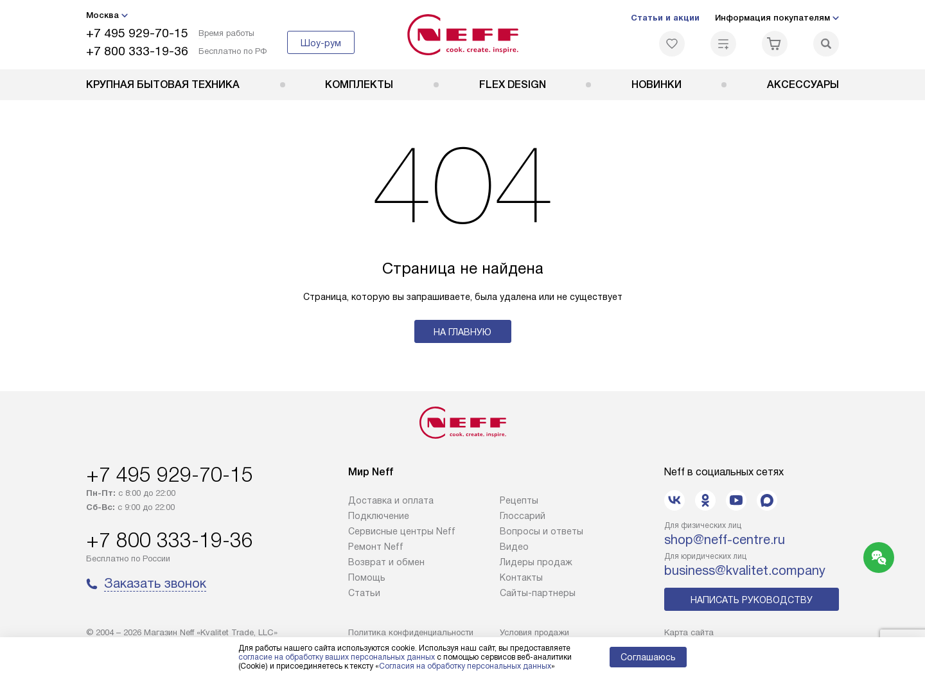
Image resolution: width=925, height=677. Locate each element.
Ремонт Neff (375, 546)
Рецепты (519, 500)
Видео (514, 546)
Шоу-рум (321, 43)
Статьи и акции (665, 17)
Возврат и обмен (386, 562)
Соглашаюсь (648, 657)
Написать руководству (752, 600)
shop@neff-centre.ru (724, 539)
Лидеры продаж (536, 562)
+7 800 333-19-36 (137, 51)
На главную (462, 332)
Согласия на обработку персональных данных (465, 666)
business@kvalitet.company (744, 570)
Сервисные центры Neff (401, 531)
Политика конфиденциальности (410, 632)
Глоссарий (522, 516)
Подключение (378, 516)
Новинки (656, 84)
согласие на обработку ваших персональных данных (336, 657)
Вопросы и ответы (541, 531)
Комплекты (359, 84)
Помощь (366, 577)
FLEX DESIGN (512, 84)
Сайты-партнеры (538, 593)
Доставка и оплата (391, 500)
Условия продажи (534, 632)
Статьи (364, 593)
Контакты (521, 577)
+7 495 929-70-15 (137, 33)
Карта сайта (689, 632)
